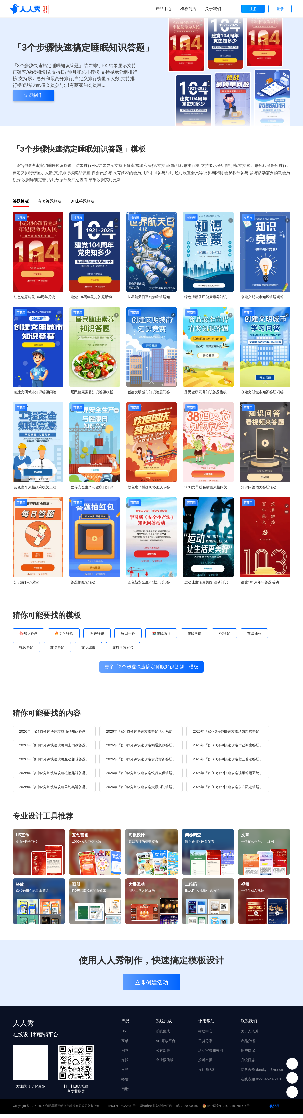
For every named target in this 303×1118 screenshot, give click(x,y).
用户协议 (248, 1054)
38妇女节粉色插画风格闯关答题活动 (209, 487)
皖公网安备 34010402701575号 (226, 1110)
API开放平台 (166, 1045)
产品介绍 (248, 1045)
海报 (125, 1064)
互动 (125, 1045)
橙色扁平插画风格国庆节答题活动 (152, 487)
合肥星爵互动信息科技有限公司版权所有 (72, 1110)
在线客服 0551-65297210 (261, 1083)
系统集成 (163, 1035)
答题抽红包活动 (83, 582)
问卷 (125, 1054)
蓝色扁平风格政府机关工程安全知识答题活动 (38, 487)
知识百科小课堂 (26, 582)
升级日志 (248, 1064)
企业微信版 (164, 1064)
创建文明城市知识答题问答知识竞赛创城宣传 (265, 297)
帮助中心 (205, 1035)
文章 (125, 1074)
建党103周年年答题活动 (260, 582)
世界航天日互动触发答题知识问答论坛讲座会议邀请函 (152, 297)
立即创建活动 (151, 986)
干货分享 (205, 1045)
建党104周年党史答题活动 (91, 297)
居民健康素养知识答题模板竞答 (95, 392)
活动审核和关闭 (210, 1054)
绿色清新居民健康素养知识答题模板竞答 (209, 297)
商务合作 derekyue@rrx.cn (262, 1074)
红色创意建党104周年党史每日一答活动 (38, 297)
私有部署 (163, 1054)
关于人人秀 (250, 1035)
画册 (125, 1093)
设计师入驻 (207, 1074)
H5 (123, 1035)
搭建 (125, 1083)
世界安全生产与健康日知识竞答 (95, 487)
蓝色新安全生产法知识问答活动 (152, 582)
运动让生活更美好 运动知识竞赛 (209, 582)
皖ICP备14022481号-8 (123, 1110)
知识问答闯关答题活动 (258, 487)
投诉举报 (205, 1064)
